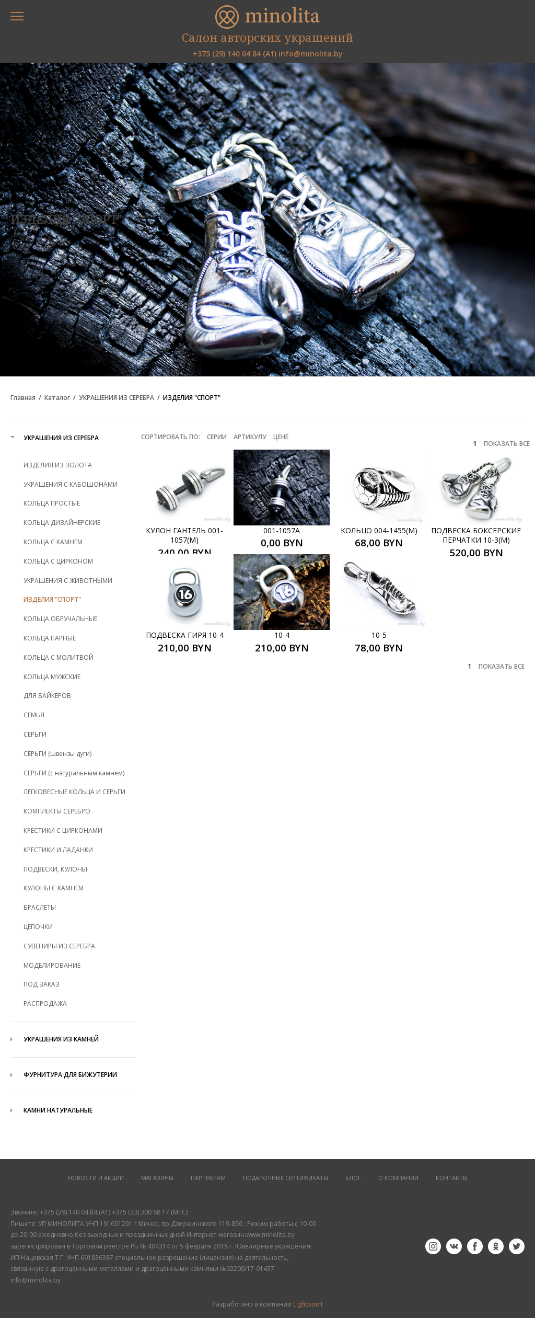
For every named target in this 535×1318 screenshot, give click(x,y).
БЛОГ (353, 1178)
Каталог (57, 398)
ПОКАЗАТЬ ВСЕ (507, 444)
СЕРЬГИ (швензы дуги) (57, 753)
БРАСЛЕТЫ (40, 907)
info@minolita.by (310, 54)
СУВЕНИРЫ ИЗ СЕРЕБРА (59, 946)
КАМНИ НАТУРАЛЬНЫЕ (58, 1110)
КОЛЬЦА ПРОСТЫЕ (52, 503)
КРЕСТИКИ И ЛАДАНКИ (58, 849)
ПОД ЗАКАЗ (42, 984)
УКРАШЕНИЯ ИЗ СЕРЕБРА (116, 398)
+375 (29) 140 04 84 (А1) (234, 54)
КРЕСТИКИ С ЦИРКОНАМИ (63, 830)
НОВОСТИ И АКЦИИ (96, 1178)
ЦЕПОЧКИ (38, 926)
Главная (23, 398)
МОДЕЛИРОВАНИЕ (52, 965)
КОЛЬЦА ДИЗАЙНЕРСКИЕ (62, 522)
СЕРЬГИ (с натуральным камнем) (74, 773)
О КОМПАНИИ (398, 1178)
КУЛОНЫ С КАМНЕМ (54, 888)
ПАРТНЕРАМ (208, 1178)
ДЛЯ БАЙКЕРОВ (47, 695)
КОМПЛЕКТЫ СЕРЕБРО (57, 811)
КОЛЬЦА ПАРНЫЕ (50, 638)
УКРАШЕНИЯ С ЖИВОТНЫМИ (68, 580)
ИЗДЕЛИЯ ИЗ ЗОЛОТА (58, 465)
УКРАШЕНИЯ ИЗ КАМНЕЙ (61, 1039)
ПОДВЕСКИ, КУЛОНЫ (55, 869)
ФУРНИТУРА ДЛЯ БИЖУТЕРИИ (70, 1074)
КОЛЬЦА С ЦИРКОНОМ (58, 561)
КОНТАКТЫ (452, 1178)
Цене (280, 436)
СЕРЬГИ (35, 734)
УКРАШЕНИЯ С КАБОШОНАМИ (71, 484)
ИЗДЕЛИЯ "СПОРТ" (191, 398)
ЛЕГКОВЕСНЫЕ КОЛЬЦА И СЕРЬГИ (74, 791)
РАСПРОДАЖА (45, 1003)
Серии (217, 436)
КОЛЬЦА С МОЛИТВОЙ (59, 657)
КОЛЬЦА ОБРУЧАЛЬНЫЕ (60, 618)
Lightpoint (308, 1304)
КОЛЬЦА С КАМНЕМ (53, 541)
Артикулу (250, 436)
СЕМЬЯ (34, 714)
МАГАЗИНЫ (157, 1178)
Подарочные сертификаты (285, 1178)
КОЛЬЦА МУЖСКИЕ (52, 676)
